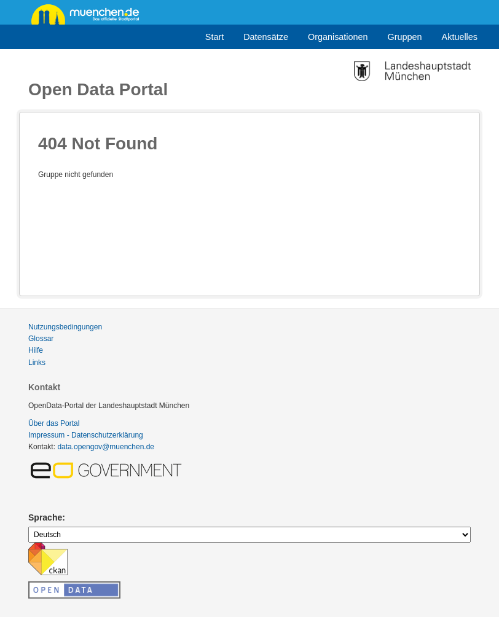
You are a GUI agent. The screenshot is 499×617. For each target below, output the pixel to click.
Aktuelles (459, 37)
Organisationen (338, 37)
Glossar (40, 338)
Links (36, 362)
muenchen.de (89, 13)
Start (214, 37)
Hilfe (35, 350)
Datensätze (265, 37)
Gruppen (405, 37)
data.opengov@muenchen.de (105, 446)
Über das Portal (53, 423)
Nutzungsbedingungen (65, 327)
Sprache (45, 517)
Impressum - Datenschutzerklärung (85, 435)
